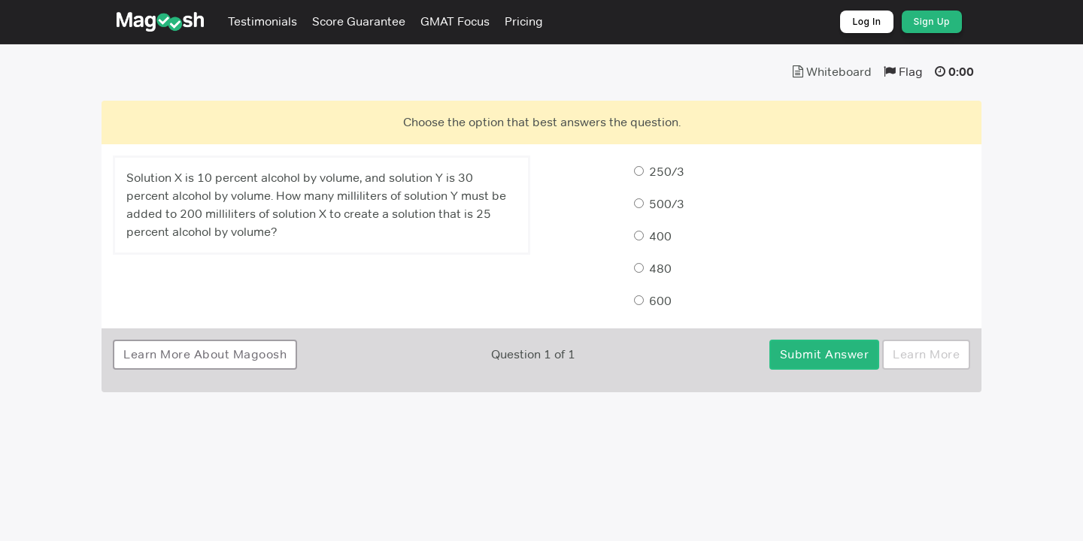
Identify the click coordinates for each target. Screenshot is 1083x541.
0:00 (961, 72)
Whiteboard (832, 72)
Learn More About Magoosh (205, 354)
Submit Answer (824, 354)
